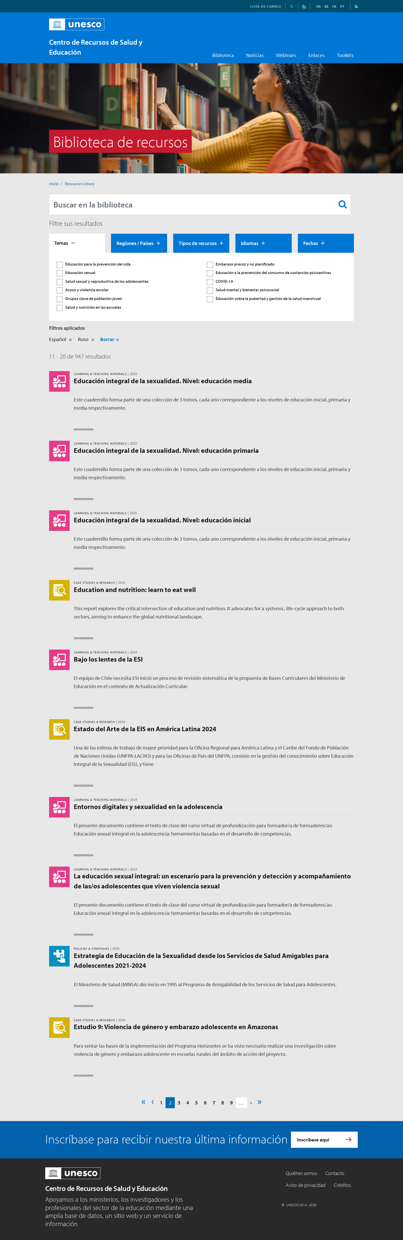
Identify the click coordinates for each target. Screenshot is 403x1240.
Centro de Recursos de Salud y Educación (106, 1188)
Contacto (334, 1173)
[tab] (77, 243)
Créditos (342, 1185)
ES (326, 6)
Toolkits (345, 55)
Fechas (310, 243)
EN (318, 6)
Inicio (54, 183)
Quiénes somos (301, 1173)
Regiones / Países (134, 243)
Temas (61, 243)
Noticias (255, 55)
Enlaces (316, 55)
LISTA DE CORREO (265, 6)
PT (342, 6)
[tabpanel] (201, 287)
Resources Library (80, 183)
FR (334, 6)
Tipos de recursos (198, 243)
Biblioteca (223, 55)
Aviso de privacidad (306, 1185)
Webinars (286, 55)
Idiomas (249, 243)
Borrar (107, 339)
